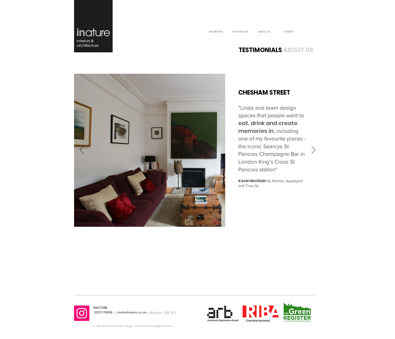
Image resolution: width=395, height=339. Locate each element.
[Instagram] (81, 313)
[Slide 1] (192, 219)
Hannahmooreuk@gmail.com (153, 326)
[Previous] (82, 150)
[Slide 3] (203, 219)
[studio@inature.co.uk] (131, 312)
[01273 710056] (103, 312)
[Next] (313, 150)
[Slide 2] (198, 219)
